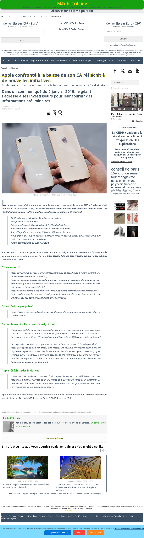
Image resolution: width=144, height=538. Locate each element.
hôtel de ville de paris (137, 174)
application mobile (33, 412)
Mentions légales (135, 520)
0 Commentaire (116, 118)
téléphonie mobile (85, 412)
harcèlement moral (118, 172)
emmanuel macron (118, 174)
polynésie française (134, 172)
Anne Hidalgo (125, 176)
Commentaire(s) (54, 438)
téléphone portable (69, 412)
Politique (12, 520)
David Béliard (119, 177)
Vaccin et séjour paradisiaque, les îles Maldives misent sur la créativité (25, 486)
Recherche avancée (119, 88)
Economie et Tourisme (26, 520)
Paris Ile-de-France (61, 60)
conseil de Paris (114, 177)
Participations (122, 520)
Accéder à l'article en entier (120, 161)
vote (138, 170)
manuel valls (129, 174)
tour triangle (130, 170)
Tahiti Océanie (20, 60)
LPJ (112, 176)
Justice (67, 520)
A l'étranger (100, 60)
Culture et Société (44, 520)
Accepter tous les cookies (57, 533)
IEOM (113, 55)
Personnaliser (95, 533)
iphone (44, 412)
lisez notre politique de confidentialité (129, 529)
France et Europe (82, 60)
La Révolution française (105, 520)
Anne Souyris (136, 176)
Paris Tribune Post (118, 60)
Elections (90, 520)
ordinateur (57, 412)
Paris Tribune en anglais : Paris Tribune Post (125, 115)
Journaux (135, 60)
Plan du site (69, 514)
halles (124, 177)
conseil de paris (120, 167)
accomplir (140, 176)
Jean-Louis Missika (128, 177)
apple (23, 412)
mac (50, 412)
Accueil (7, 60)
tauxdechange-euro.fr (126, 55)
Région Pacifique (39, 60)
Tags (77, 514)
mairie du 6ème (116, 176)
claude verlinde (130, 176)
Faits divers (58, 520)
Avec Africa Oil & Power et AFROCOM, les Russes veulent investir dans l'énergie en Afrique (79, 486)
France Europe (91, 493)
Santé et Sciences (78, 520)
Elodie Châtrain (8, 106)
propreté (120, 176)
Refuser (79, 533)
